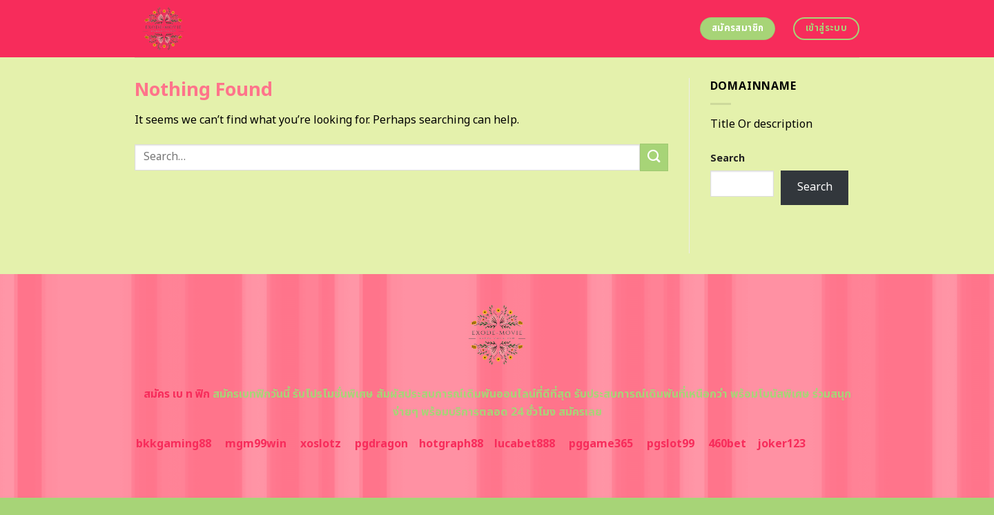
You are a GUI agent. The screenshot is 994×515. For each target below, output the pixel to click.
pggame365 (601, 444)
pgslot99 (670, 444)
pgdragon (381, 444)
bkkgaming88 (173, 444)
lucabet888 (524, 444)
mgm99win (255, 444)
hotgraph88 (451, 444)
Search (727, 158)
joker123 (781, 444)
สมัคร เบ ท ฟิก (177, 394)
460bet (727, 444)
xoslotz (320, 444)
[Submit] (653, 157)
